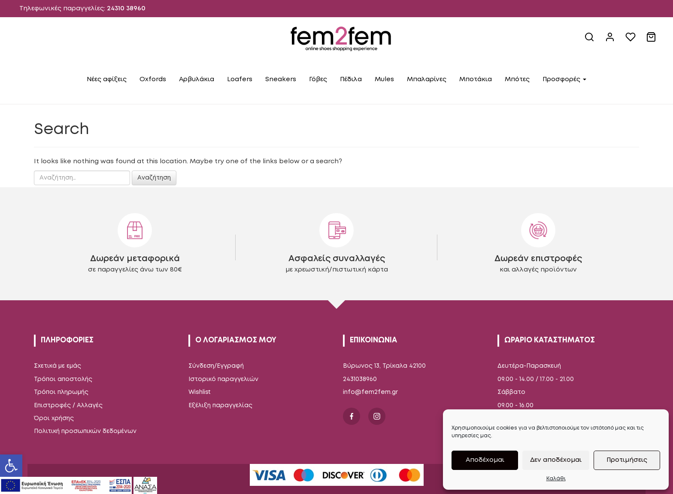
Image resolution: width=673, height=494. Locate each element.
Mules (384, 79)
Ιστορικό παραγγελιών (223, 379)
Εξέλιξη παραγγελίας (220, 405)
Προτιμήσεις (626, 460)
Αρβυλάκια (196, 79)
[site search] (590, 40)
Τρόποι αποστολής (63, 379)
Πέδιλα (351, 79)
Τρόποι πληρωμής (61, 392)
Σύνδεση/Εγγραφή (216, 366)
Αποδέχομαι (485, 460)
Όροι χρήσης (54, 418)
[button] (11, 465)
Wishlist (199, 392)
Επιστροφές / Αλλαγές (68, 405)
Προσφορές (564, 79)
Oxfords (152, 79)
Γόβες (318, 79)
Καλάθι (556, 478)
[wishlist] (631, 40)
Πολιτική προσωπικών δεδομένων (85, 431)
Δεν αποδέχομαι (556, 460)
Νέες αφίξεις (107, 79)
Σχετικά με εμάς (57, 366)
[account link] (611, 40)
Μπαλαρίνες (426, 79)
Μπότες (517, 79)
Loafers (239, 79)
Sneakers (280, 79)
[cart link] (652, 40)
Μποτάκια (475, 79)
